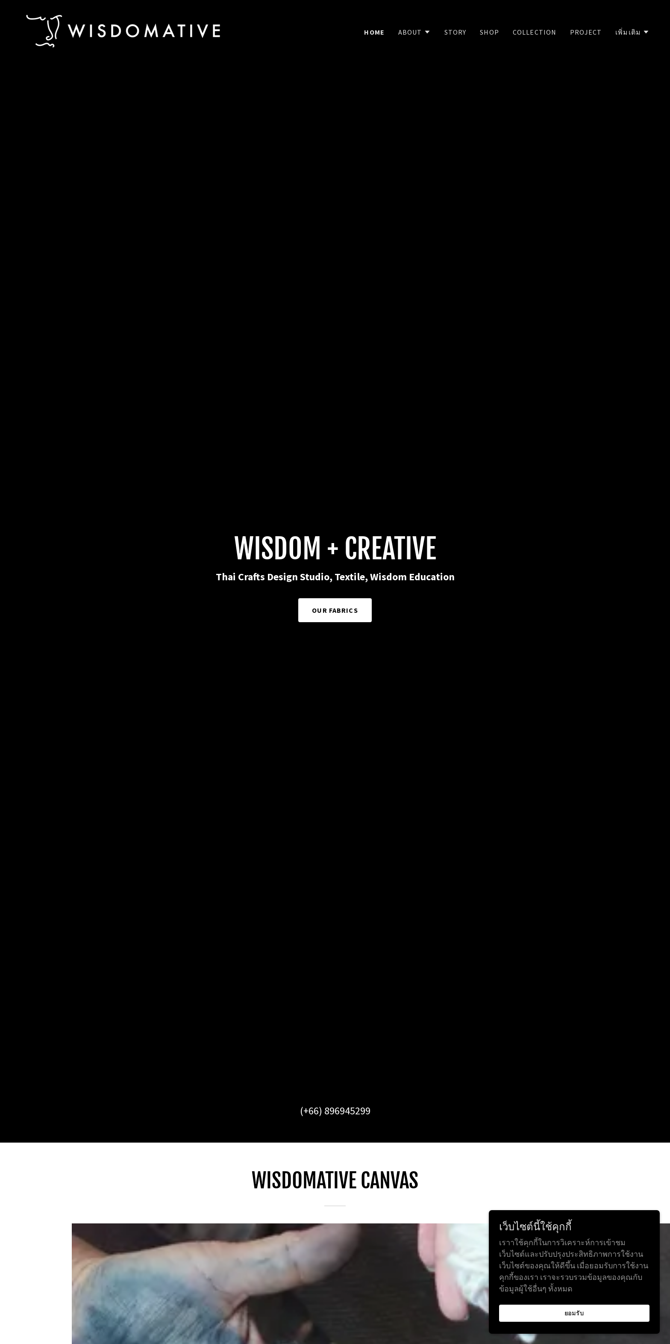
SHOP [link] (489, 32)
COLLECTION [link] (534, 32)
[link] (124, 30)
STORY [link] (455, 32)
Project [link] (586, 32)
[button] (414, 32)
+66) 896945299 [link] (336, 1110)
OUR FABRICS (335, 610)
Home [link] (374, 32)
